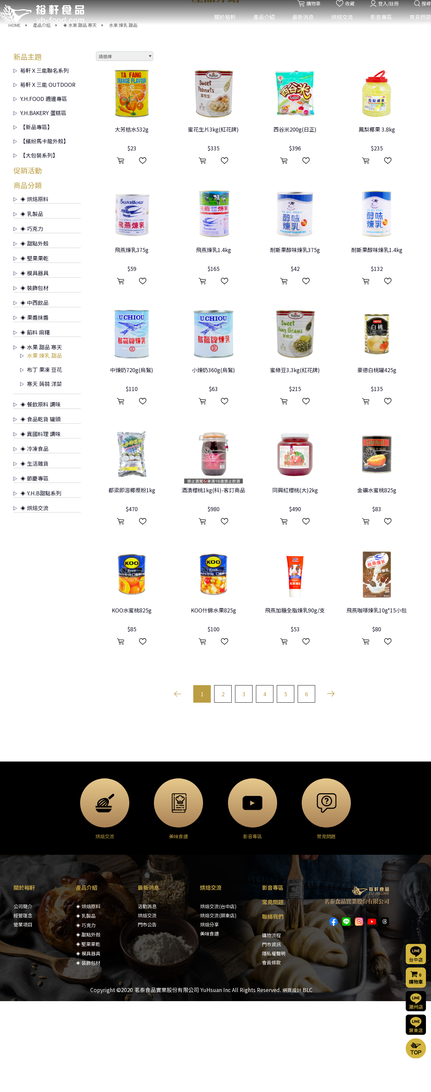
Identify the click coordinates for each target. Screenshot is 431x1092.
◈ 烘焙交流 (30, 599)
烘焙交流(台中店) (218, 997)
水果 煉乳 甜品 (123, 116)
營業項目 (22, 1015)
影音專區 (376, 26)
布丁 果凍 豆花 (41, 460)
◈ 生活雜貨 (30, 554)
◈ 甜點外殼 (30, 334)
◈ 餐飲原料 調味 (37, 495)
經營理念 (22, 1006)
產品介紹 (259, 26)
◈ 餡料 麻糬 (31, 423)
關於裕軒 (220, 26)
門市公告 (147, 1015)
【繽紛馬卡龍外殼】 (41, 232)
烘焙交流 (337, 26)
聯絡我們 (273, 1007)
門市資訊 (271, 1035)
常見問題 (415, 26)
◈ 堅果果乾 (30, 349)
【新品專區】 (33, 218)
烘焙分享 (209, 1015)
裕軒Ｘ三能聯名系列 (41, 161)
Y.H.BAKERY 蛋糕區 (39, 204)
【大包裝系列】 (35, 246)
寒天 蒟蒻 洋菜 (41, 474)
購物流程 (271, 1026)
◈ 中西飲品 (30, 393)
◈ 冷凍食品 (30, 539)
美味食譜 (209, 1024)
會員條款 (271, 1053)
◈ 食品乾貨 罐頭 (37, 510)
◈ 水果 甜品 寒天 (80, 116)
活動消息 (147, 997)
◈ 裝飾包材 (30, 379)
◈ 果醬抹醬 (30, 408)
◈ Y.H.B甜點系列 (37, 584)
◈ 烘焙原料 (30, 290)
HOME (14, 116)
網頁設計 (292, 1081)
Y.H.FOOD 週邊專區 (40, 189)
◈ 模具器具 (30, 364)
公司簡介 (22, 997)
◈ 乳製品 (28, 305)
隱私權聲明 (274, 1044)
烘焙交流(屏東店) (218, 1006)
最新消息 (298, 26)
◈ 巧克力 (28, 319)
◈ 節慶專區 (30, 569)
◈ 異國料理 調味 (37, 525)
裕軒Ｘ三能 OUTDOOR (44, 175)
